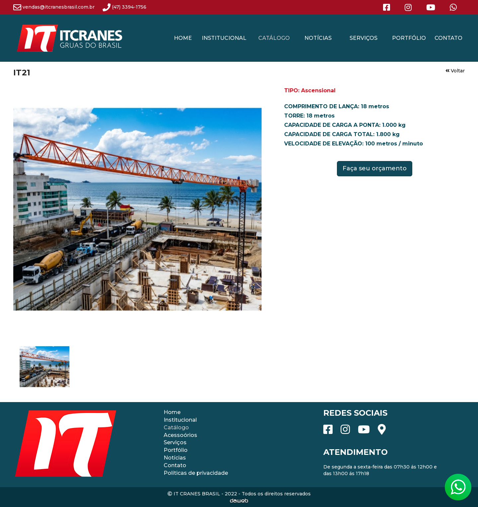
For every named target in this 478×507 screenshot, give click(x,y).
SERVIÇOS (363, 38)
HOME (183, 38)
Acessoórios (180, 435)
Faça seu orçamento (375, 168)
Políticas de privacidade (196, 473)
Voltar (455, 71)
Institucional (180, 420)
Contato (175, 465)
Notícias (175, 458)
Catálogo (176, 427)
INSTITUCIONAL (224, 38)
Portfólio (176, 450)
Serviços (175, 442)
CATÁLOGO (274, 38)
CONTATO (448, 38)
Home (172, 412)
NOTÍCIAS (318, 38)
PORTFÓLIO (409, 38)
